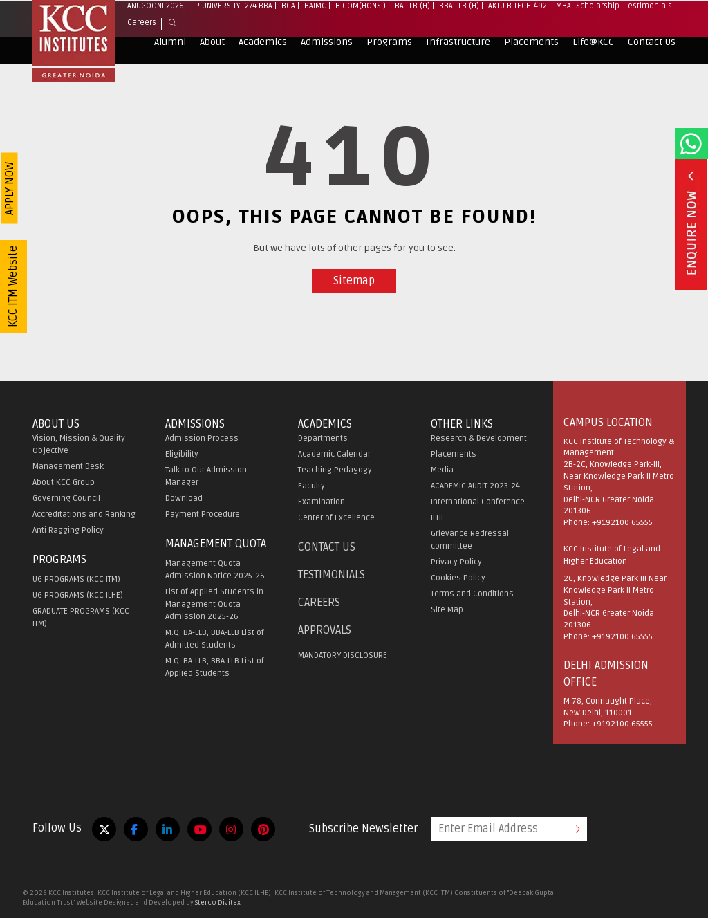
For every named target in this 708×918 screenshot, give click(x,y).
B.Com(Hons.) (360, 32)
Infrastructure (458, 68)
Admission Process (202, 438)
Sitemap (354, 281)
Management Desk (68, 466)
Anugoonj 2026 (155, 32)
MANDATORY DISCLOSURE (342, 655)
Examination (321, 502)
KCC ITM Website (13, 286)
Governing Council (66, 498)
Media (442, 470)
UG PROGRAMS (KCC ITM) (76, 579)
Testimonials (648, 32)
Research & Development (479, 438)
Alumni (170, 68)
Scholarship (598, 32)
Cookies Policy (458, 578)
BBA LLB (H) (459, 32)
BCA (288, 32)
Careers (141, 48)
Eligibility (181, 454)
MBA (563, 32)
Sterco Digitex (218, 903)
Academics (263, 68)
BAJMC (315, 32)
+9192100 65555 (622, 522)
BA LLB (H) (412, 32)
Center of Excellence (336, 518)
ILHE (438, 518)
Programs (389, 68)
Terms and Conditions (472, 594)
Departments (323, 438)
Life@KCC (593, 68)
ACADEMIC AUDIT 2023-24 (475, 486)
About (212, 68)
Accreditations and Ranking (84, 514)
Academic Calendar (334, 454)
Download (184, 498)
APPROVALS (324, 630)
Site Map (447, 610)
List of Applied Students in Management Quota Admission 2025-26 (214, 604)
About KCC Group (63, 482)
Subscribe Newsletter (363, 829)
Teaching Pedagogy (335, 470)
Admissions (327, 68)
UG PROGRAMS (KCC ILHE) (77, 595)
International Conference (478, 502)
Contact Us (652, 68)
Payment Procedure (202, 514)
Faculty (311, 486)
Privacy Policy (456, 562)
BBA (265, 32)
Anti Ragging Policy (68, 530)
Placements (531, 68)
